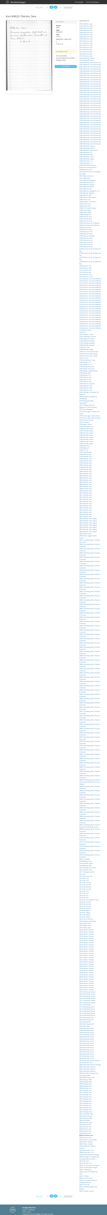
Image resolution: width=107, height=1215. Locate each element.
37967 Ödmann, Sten (85, 390)
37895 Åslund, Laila (85, 227)
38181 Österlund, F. (85, 1022)
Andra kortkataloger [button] (93, 2)
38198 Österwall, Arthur (86, 1058)
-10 (47, 8)
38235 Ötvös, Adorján (86, 1144)
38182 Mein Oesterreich (86, 1024)
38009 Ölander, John (85, 491)
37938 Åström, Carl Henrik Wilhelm (90, 328)
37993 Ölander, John (85, 456)
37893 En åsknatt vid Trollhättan (89, 223)
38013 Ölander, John (85, 499)
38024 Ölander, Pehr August (88, 523)
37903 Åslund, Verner (86, 244)
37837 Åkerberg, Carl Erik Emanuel (90, 99)
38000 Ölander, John (85, 471)
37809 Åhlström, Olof (85, 39)
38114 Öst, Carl (84, 878)
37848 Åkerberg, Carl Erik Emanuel (90, 122)
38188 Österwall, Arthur (86, 1037)
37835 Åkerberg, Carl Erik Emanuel (90, 95)
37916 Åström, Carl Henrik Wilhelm (90, 281)
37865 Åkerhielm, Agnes (86, 159)
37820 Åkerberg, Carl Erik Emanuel (90, 62)
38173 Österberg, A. (85, 1005)
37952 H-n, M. (83, 358)
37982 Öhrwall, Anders (86, 433)
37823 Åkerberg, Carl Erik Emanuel (90, 69)
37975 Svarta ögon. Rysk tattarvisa (90, 418)
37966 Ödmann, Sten (85, 388)
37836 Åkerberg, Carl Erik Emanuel (90, 97)
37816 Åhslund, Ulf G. (86, 54)
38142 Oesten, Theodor (86, 938)
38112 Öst (82, 874)
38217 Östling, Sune (85, 1105)
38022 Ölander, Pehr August (88, 519)
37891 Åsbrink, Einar (85, 219)
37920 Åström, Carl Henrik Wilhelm (90, 289)
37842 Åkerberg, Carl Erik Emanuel (90, 110)
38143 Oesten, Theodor (86, 940)
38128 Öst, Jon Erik (85, 908)
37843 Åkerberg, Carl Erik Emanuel (90, 112)
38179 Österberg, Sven (86, 1018)
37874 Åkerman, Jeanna (86, 182)
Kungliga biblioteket (29, 1208)
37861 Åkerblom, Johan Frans (88, 150)
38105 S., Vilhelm (84, 859)
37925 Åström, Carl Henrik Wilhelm (90, 300)
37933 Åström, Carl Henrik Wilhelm (90, 317)
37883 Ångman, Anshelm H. (87, 202)
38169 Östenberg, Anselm (87, 996)
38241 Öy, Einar (84, 1161)
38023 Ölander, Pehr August (88, 521)
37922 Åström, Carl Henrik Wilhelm (90, 294)
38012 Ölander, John (85, 497)
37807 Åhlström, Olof (85, 35)
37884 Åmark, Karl (85, 204)
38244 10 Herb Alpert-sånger (88, 1167)
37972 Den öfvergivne (86, 409)
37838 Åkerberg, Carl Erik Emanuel (90, 101)
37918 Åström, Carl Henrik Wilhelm (90, 285)
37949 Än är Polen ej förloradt (88, 352)
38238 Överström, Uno (86, 1152)
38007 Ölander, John (85, 486)
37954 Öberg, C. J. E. (85, 362)
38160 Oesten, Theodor (86, 977)
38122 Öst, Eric (84, 895)
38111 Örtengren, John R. (87, 872)
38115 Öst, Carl (84, 880)
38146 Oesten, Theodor (86, 947)
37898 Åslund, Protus (86, 234)
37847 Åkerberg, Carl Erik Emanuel (90, 120)
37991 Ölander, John (85, 452)
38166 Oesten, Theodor (86, 990)
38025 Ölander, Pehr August (88, 525)
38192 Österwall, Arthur (86, 1045)
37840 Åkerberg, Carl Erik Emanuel (90, 105)
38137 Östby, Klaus (85, 928)
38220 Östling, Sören (85, 1112)
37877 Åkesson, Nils (85, 189)
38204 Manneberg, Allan (86, 1077)
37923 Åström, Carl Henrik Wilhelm (90, 296)
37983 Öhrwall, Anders (86, 435)
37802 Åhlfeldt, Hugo (85, 24)
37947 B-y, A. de (84, 347)
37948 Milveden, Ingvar (86, 349)
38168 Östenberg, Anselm (87, 994)
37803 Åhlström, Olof (85, 26)
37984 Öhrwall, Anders (86, 437)
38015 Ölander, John (85, 504)
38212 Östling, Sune (85, 1095)
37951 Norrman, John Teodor (88, 356)
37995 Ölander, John (85, 461)
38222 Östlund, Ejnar (85, 1116)
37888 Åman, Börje (85, 212)
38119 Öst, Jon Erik (85, 889)
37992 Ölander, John (85, 454)
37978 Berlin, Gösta (85, 424)
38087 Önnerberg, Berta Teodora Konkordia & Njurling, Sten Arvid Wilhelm (89, 782)
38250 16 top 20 (84, 1185)
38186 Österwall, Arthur (86, 1033)
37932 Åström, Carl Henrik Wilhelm (90, 315)
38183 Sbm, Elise (84, 1026)
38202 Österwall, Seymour (87, 1071)
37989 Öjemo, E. (84, 448)
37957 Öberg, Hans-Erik (86, 369)
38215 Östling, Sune (85, 1101)
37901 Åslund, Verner (86, 240)
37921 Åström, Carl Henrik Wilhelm (90, 292)
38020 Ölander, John (85, 514)
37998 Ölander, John (85, 467)
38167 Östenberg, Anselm (87, 992)
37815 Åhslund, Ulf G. (86, 52)
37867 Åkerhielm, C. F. (86, 163)
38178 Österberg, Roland (87, 1015)
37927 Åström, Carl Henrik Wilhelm (90, 304)
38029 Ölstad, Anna (85, 534)
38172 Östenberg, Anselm (87, 1003)
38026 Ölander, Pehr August (88, 527)
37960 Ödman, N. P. (85, 375)
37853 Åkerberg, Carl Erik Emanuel (90, 133)
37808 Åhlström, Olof (85, 37)
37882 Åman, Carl (84, 199)
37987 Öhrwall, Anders (86, 444)
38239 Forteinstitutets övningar (89, 1155)
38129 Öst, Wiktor (84, 910)
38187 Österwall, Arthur (86, 1035)
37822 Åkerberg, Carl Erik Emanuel (90, 67)
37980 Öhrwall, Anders (86, 429)
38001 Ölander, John (85, 474)
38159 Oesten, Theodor (86, 975)
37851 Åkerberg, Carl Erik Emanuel (90, 129)
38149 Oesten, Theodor (86, 953)
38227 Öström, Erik (85, 1127)
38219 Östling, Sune (85, 1110)
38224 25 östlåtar (84, 1120)
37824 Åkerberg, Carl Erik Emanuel (90, 71)
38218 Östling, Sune (85, 1107)
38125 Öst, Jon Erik (85, 902)
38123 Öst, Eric (84, 898)
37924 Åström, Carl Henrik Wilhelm (90, 298)
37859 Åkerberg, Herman (87, 146)
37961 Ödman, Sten (85, 377)
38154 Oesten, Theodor (86, 964)
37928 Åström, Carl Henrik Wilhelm (90, 307)
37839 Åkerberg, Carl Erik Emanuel (90, 103)
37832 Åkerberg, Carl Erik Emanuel (90, 88)
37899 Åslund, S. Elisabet (87, 236)
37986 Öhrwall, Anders (86, 441)
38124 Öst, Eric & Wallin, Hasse (89, 900)
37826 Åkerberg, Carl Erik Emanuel (90, 75)
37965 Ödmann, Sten (85, 386)
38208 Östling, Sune (85, 1086)
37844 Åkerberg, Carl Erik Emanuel (90, 114)
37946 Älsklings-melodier (87, 345)
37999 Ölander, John (85, 469)
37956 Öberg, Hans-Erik (86, 366)
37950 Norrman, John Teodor (88, 354)
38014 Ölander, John (85, 501)
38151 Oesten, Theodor (86, 958)
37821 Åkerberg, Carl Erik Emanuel (90, 65)
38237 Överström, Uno (86, 1150)
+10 (60, 8)
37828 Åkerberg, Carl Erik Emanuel (90, 80)
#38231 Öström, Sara (86, 1135)
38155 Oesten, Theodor (86, 966)
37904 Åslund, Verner (86, 247)
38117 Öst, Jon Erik (85, 885)
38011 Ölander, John (85, 495)
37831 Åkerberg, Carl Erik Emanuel (90, 86)
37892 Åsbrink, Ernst (85, 221)
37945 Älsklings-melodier (87, 343)
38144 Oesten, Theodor (86, 943)
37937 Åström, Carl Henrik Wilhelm (90, 326)
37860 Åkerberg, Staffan (86, 148)
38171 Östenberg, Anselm (87, 1000)
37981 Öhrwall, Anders (86, 431)
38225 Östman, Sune (85, 1122)
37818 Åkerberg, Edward (87, 58)
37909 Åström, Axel (85, 266)
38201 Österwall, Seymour (87, 1069)
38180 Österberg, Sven (86, 1020)
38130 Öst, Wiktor (84, 913)
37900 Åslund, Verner (86, 238)
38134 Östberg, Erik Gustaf (87, 921)
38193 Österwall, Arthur (86, 1047)
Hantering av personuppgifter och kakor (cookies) (37, 1214)
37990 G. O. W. (83, 450)
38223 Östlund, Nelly (85, 1118)
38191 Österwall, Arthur (86, 1043)
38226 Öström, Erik (85, 1125)
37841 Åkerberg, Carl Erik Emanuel (90, 107)
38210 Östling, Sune (85, 1090)
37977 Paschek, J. (84, 422)
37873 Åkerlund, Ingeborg (87, 180)
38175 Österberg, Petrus (87, 1009)
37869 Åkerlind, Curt (85, 170)
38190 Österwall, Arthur (86, 1041)
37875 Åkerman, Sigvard (86, 185)
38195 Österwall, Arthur (86, 1052)
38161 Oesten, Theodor (86, 979)
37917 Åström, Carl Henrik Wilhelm (90, 283)
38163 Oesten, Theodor (86, 983)
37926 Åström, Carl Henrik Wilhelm (90, 302)
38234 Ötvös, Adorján (86, 1142)
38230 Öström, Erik (85, 1133)
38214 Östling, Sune (85, 1099)
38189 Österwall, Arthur (86, 1039)
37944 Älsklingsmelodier (86, 341)
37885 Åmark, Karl (85, 206)
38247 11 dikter (84, 1176)
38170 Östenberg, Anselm (87, 998)
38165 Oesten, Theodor (86, 988)
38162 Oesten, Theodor (86, 981)
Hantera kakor (26, 1212)
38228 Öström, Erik (85, 1129)
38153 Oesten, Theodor (86, 962)
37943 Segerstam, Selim (86, 339)
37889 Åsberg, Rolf (85, 214)
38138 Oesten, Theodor (86, 930)
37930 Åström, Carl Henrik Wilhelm (90, 311)
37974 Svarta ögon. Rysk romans (89, 416)
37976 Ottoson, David (86, 420)
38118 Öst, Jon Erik (85, 887)
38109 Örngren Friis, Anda (87, 868)
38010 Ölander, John (85, 493)
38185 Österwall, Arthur (86, 1030)
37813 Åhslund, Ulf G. (86, 47)
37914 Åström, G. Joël (86, 277)
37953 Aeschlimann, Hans (87, 360)
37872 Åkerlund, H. (85, 178)
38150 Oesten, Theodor (86, 955)
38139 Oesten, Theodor (86, 932)
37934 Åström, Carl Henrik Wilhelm (90, 319)
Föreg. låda (39, 8)
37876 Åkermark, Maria (86, 187)
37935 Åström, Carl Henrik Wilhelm (90, 322)
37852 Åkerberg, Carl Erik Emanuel (90, 131)
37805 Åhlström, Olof (85, 30)
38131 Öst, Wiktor (84, 915)
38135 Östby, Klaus (85, 923)
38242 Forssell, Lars (85, 1163)
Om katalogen (79, 2)
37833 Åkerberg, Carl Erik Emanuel (90, 90)
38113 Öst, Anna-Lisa (85, 876)
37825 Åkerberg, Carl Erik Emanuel (90, 73)
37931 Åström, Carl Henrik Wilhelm (90, 313)
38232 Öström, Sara (85, 1137)
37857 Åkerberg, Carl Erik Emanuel (90, 142)
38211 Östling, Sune (85, 1092)
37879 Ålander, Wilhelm (86, 193)
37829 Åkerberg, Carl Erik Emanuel (90, 82)
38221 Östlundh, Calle (86, 1114)
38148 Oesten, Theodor (86, 951)
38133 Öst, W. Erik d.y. (86, 919)
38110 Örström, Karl (85, 870)
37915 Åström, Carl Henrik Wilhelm (90, 279)
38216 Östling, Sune (85, 1103)
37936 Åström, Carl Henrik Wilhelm (90, 324)
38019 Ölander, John (85, 512)
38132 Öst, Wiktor (84, 917)
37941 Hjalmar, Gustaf (86, 334)
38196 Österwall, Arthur (86, 1054)
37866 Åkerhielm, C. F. (86, 161)
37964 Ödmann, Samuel (86, 384)
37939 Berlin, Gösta (85, 330)
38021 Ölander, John (85, 516)
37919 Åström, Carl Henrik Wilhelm (90, 287)
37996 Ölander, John (85, 463)
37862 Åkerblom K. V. (85, 152)
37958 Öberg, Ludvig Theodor (88, 371)
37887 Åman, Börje (85, 210)
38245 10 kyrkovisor (85, 1170)
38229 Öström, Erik (85, 1131)
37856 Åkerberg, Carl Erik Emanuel (90, 139)
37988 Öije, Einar (84, 446)
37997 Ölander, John (85, 465)
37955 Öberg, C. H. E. (85, 364)
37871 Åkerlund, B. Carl (86, 176)
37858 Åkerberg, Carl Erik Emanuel (90, 144)
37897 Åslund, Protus (86, 232)
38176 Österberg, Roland (87, 1011)
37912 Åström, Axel (85, 272)
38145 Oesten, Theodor (86, 945)
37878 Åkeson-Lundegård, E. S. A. (89, 191)
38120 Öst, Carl (84, 891)
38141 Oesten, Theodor (86, 936)
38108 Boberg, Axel (85, 866)
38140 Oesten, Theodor (86, 934)
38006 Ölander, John (85, 484)
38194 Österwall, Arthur (86, 1050)
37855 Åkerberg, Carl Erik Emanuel (90, 137)
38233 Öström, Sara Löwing (87, 1140)
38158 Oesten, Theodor (86, 973)
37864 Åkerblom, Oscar (86, 157)
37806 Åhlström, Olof (85, 32)
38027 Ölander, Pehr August (88, 529)
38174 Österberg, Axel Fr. (87, 1007)
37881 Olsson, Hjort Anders (87, 197)
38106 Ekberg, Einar (85, 861)
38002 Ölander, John (85, 476)
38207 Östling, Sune (85, 1084)
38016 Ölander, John (85, 506)
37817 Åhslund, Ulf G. (86, 56)
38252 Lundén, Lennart (86, 1191)
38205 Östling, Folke (85, 1080)
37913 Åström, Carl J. (85, 274)
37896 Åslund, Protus (86, 229)
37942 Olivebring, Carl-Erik (87, 337)
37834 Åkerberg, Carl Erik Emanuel (90, 92)
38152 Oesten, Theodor (86, 960)
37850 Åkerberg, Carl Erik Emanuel (90, 127)
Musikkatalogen (18, 2)
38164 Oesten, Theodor (86, 985)
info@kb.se (31, 1210)
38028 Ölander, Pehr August (88, 531)
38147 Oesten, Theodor (86, 949)
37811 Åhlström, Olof (85, 43)
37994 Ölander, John (85, 459)
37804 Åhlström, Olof (85, 28)
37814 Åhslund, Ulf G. (86, 50)
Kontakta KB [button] (66, 66)
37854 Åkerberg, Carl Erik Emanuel (90, 135)
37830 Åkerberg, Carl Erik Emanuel (90, 84)
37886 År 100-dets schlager (87, 208)
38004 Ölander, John (85, 480)
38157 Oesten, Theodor (86, 970)
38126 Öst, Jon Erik (85, 904)
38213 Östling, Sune (85, 1097)
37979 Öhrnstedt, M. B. (86, 426)
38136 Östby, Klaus (85, 925)
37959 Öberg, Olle (84, 373)
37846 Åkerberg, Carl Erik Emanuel (90, 118)
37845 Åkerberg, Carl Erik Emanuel (90, 116)
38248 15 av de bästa (85, 1178)
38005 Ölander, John (85, 482)
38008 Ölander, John (85, 489)
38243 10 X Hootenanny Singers (89, 1165)
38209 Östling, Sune (85, 1088)
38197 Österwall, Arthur (86, 1056)
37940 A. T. (82, 332)
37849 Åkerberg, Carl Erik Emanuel (90, 125)
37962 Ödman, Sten (85, 379)
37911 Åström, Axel (85, 270)
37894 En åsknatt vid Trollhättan (89, 225)
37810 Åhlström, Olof (85, 41)
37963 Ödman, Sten (85, 381)
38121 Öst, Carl (84, 893)
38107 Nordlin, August (86, 863)
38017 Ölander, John (85, 508)
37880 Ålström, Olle (85, 195)
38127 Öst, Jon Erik (85, 906)
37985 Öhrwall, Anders (86, 439)
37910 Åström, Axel (85, 268)
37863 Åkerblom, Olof (86, 154)
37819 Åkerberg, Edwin (86, 60)
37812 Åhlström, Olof (85, 45)
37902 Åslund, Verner (86, 242)
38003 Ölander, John (85, 478)
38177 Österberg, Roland (87, 1013)
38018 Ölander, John (85, 510)
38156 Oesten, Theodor (86, 968)
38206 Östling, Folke (85, 1082)
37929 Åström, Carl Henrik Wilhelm (90, 309)
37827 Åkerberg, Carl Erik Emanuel (90, 77)
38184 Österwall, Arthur (86, 1028)
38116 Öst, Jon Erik (85, 883)
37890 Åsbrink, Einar (85, 217)
